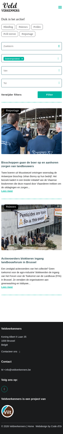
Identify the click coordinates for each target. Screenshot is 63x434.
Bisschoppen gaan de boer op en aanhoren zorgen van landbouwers (29, 164)
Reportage (28, 33)
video (38, 26)
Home (31, 426)
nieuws (24, 26)
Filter (49, 94)
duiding (9, 26)
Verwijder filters (11, 94)
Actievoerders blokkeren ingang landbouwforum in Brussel (22, 260)
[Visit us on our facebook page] (4, 389)
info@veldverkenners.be (18, 369)
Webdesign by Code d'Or (49, 426)
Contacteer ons (10, 351)
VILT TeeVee (10, 33)
